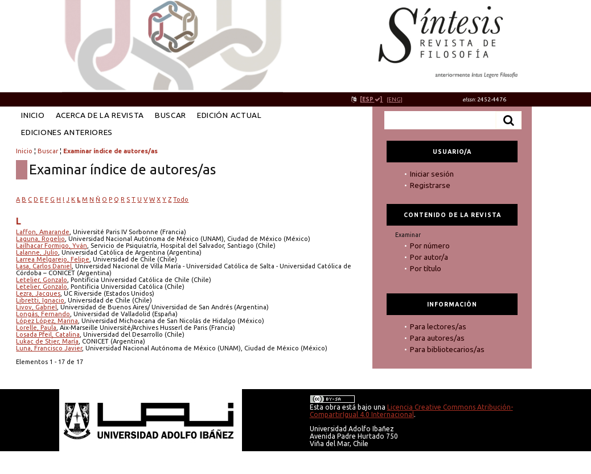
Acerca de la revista (100, 115)
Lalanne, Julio (37, 252)
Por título (425, 268)
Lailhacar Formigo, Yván (51, 245)
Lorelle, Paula (36, 327)
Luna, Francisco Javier (49, 348)
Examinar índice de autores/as (110, 151)
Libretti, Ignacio (40, 300)
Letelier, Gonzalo (41, 279)
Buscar (170, 115)
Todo (180, 199)
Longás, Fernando (43, 313)
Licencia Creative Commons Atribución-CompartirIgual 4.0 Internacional (411, 410)
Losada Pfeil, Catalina (48, 334)
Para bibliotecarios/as (447, 349)
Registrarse (430, 185)
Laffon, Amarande (42, 231)
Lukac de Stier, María (47, 341)
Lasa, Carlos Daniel (44, 266)
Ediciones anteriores (67, 132)
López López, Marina (47, 320)
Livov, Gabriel (36, 307)
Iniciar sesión (432, 173)
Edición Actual (229, 115)
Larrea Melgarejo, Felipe (52, 259)
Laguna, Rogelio (40, 238)
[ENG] (395, 99)
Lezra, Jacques (38, 293)
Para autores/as (437, 337)
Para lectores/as (438, 326)
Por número (430, 245)
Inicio (32, 115)
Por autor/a (429, 256)
